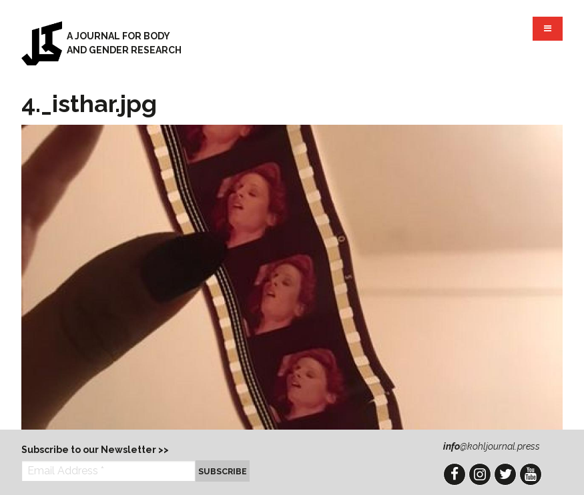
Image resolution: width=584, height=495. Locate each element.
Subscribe (222, 471)
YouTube (530, 474)
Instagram (480, 474)
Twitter (505, 474)
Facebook (454, 474)
